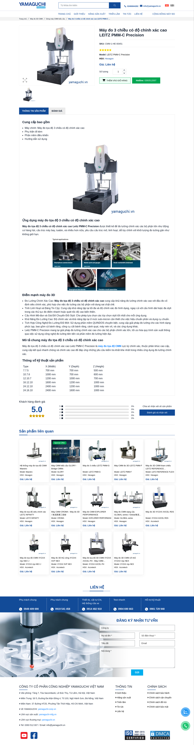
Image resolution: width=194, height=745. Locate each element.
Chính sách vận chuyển (159, 697)
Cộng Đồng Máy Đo (163, 14)
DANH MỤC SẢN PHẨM (34, 14)
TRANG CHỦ (64, 14)
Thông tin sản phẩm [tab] (34, 111)
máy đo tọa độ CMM (109, 346)
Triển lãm (120, 702)
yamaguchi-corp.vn (47, 709)
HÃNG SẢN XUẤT (97, 14)
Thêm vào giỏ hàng (114, 80)
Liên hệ (119, 711)
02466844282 (131, 6)
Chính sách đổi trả (157, 702)
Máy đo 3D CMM (36, 19)
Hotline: (140, 80)
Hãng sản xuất (123, 697)
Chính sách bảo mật (157, 707)
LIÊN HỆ (138, 14)
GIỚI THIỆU (79, 14)
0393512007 (146, 80)
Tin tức (119, 707)
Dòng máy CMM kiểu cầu (55, 19)
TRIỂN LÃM (114, 14)
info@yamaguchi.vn (150, 6)
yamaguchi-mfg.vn (47, 714)
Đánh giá (57, 111)
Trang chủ (23, 19)
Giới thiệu (120, 693)
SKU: (101, 44)
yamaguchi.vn (48, 720)
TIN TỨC (127, 14)
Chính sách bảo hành (158, 693)
